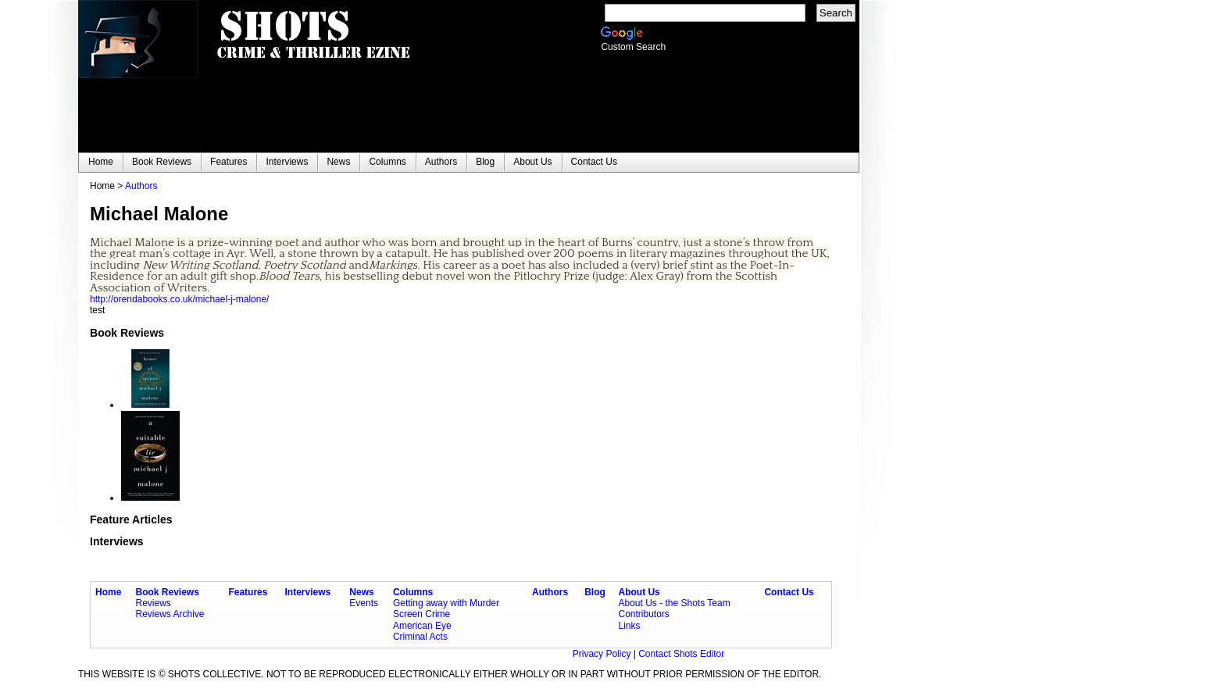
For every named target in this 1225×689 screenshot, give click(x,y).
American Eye (422, 625)
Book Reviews (167, 592)
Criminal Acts (420, 636)
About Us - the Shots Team (674, 603)
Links (629, 625)
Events (363, 603)
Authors (141, 185)
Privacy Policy (603, 653)
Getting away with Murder (446, 603)
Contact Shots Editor (681, 653)
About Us (638, 592)
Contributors (643, 614)
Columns (413, 592)
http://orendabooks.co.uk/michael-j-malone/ (179, 299)
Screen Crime (421, 614)
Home (108, 592)
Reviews (153, 603)
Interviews (308, 592)
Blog (594, 592)
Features (247, 592)
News (361, 592)
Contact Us (788, 592)
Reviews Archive (170, 614)
